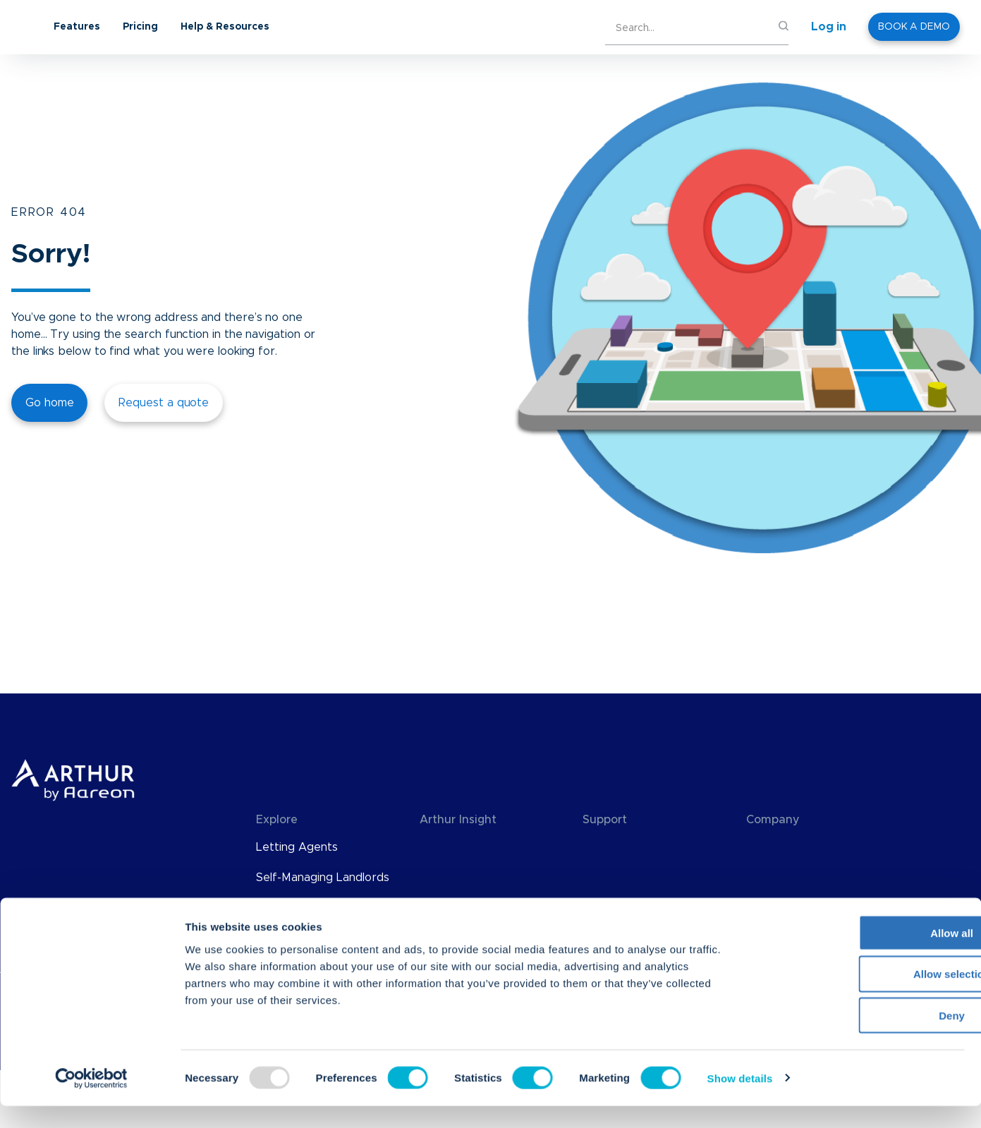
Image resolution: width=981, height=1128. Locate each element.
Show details (740, 1101)
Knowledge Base (628, 847)
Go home (49, 402)
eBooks (440, 908)
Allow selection (862, 996)
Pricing (253, 27)
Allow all (863, 955)
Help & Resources (337, 27)
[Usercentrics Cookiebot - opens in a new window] (91, 1100)
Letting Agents (297, 847)
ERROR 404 (49, 212)
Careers (768, 908)
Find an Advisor (624, 908)
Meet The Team (790, 877)
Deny (864, 1038)
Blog (432, 847)
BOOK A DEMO (914, 27)
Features (189, 27)
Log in (828, 26)
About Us (772, 847)
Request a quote (163, 402)
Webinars (445, 877)
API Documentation (634, 877)
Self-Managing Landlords (322, 877)
